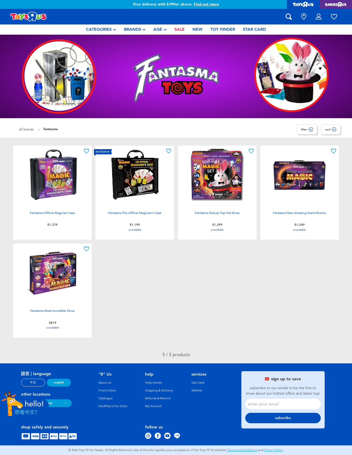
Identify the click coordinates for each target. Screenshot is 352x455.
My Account (153, 406)
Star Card (197, 382)
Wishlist (196, 390)
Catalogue (105, 398)
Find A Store (107, 390)
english (59, 382)
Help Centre (153, 382)
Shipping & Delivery (159, 390)
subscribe (283, 418)
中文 (33, 382)
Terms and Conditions (242, 450)
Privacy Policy (273, 450)
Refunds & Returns (158, 398)
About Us (104, 382)
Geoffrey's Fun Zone (112, 406)
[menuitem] (101, 29)
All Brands (27, 129)
